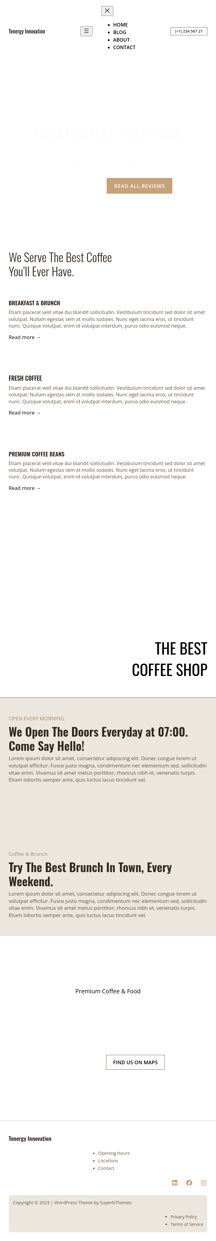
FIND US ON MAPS (135, 1062)
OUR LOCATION (71, 185)
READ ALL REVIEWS (139, 185)
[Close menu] (107, 11)
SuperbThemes (116, 1202)
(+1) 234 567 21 (189, 31)
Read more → (25, 337)
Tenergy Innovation (27, 31)
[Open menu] (86, 31)
